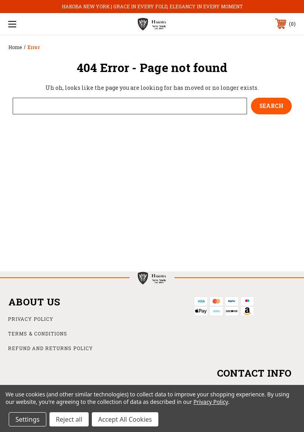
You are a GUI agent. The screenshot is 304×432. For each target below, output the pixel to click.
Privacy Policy (30, 319)
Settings (27, 419)
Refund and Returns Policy (50, 348)
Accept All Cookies (125, 419)
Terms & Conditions (37, 333)
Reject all (69, 419)
